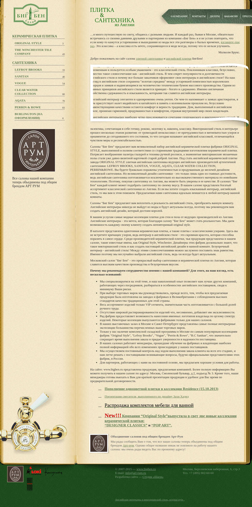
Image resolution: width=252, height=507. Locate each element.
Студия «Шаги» (153, 477)
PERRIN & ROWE (28, 107)
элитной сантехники (149, 58)
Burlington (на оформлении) (29, 116)
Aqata (20, 100)
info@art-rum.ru (135, 473)
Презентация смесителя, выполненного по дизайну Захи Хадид (147, 396)
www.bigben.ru (146, 469)
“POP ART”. (161, 425)
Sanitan (22, 76)
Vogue (20, 83)
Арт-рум (128, 445)
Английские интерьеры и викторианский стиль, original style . (150, 499)
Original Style (28, 43)
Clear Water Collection (26, 92)
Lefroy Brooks (28, 69)
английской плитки (178, 58)
